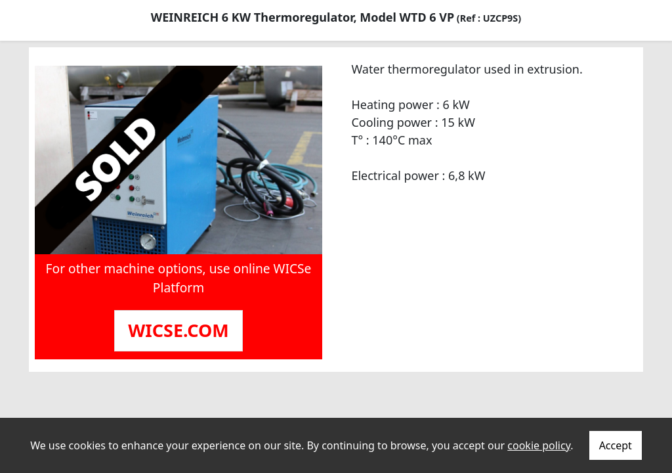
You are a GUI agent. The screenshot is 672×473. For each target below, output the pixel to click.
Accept (615, 445)
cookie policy (538, 445)
